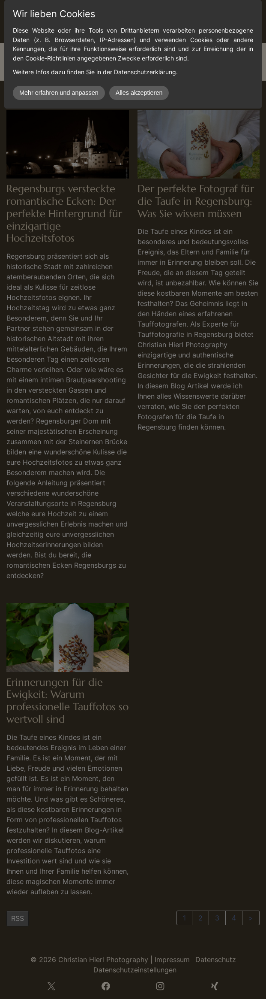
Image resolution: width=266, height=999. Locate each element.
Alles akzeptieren (139, 92)
